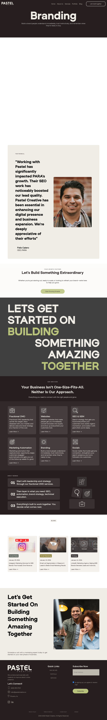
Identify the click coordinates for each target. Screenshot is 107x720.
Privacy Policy (32, 711)
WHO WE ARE (53, 670)
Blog (80, 4)
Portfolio (74, 4)
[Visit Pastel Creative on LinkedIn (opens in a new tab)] (12, 702)
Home (53, 4)
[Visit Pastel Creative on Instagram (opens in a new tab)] (9, 702)
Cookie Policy (63, 711)
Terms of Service (48, 711)
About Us (60, 4)
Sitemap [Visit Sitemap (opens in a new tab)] (76, 711)
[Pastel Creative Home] (21, 668)
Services (67, 4)
